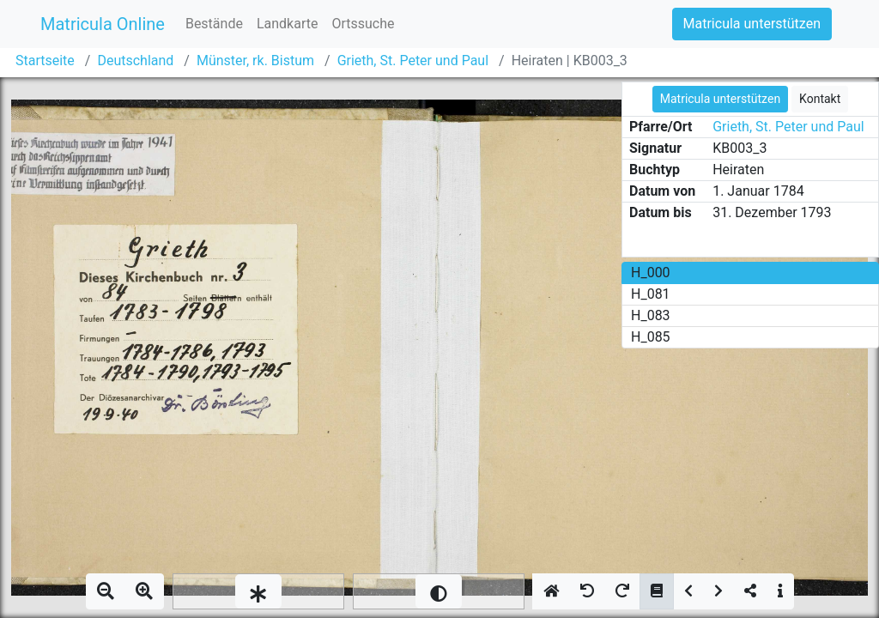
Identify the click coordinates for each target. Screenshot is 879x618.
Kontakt (819, 99)
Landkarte (287, 23)
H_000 (650, 272)
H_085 (650, 337)
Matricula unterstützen (752, 23)
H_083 (650, 315)
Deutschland (135, 60)
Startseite (45, 60)
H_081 (650, 294)
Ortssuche (362, 23)
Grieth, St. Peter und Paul (412, 60)
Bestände (214, 23)
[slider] (258, 591)
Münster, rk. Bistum (255, 60)
